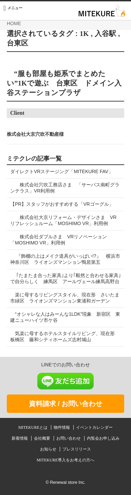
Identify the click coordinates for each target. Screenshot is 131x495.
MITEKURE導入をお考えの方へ (65, 460)
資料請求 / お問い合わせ (65, 403)
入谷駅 (105, 34)
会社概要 (42, 438)
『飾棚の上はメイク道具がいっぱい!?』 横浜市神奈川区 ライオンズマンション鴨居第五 (65, 259)
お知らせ (48, 449)
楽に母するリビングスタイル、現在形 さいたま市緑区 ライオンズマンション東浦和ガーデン (64, 298)
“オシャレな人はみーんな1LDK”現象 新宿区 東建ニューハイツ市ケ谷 (65, 317)
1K (84, 34)
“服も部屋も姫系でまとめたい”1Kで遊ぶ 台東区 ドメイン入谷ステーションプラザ (64, 83)
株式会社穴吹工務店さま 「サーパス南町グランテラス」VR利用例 (64, 188)
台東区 (17, 43)
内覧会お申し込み (103, 438)
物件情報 (62, 427)
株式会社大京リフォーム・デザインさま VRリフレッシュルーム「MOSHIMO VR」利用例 (63, 220)
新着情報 (20, 438)
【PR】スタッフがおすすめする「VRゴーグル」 (62, 204)
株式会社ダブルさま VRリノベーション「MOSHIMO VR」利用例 (58, 239)
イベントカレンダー (94, 427)
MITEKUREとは (33, 427)
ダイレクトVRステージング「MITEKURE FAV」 (61, 171)
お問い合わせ (69, 438)
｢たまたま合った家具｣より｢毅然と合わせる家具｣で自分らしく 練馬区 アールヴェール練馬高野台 (65, 278)
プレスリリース (76, 449)
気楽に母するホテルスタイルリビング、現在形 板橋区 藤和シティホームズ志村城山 (64, 336)
